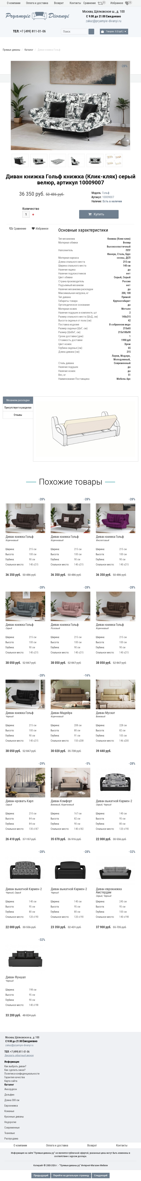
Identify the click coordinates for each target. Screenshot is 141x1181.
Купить (99, 214)
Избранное (119, 3)
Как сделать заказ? (15, 1069)
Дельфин (9, 1094)
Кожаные (9, 1111)
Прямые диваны (34, 79)
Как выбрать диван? (15, 1066)
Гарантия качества (14, 1077)
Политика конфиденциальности (21, 1073)
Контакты (75, 3)
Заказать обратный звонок (19, 1055)
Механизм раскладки (60, 79)
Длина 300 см (11, 1100)
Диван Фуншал (16, 979)
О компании (13, 3)
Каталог (29, 49)
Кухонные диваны (10, 79)
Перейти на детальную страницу (71, 1175)
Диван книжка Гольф (19, 538)
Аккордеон (10, 1089)
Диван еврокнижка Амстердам (109, 892)
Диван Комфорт (62, 802)
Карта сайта (10, 1080)
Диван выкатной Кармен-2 (114, 802)
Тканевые (9, 1133)
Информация (11, 1061)
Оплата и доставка (37, 3)
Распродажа (129, 78)
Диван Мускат (105, 714)
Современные (12, 1127)
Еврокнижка (11, 1105)
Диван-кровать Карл (19, 802)
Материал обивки (102, 79)
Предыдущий (41, 1175)
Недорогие (10, 1122)
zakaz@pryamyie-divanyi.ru (103, 21)
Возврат (59, 3)
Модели (87, 78)
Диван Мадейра (61, 714)
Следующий (100, 1175)
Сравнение (93, 3)
